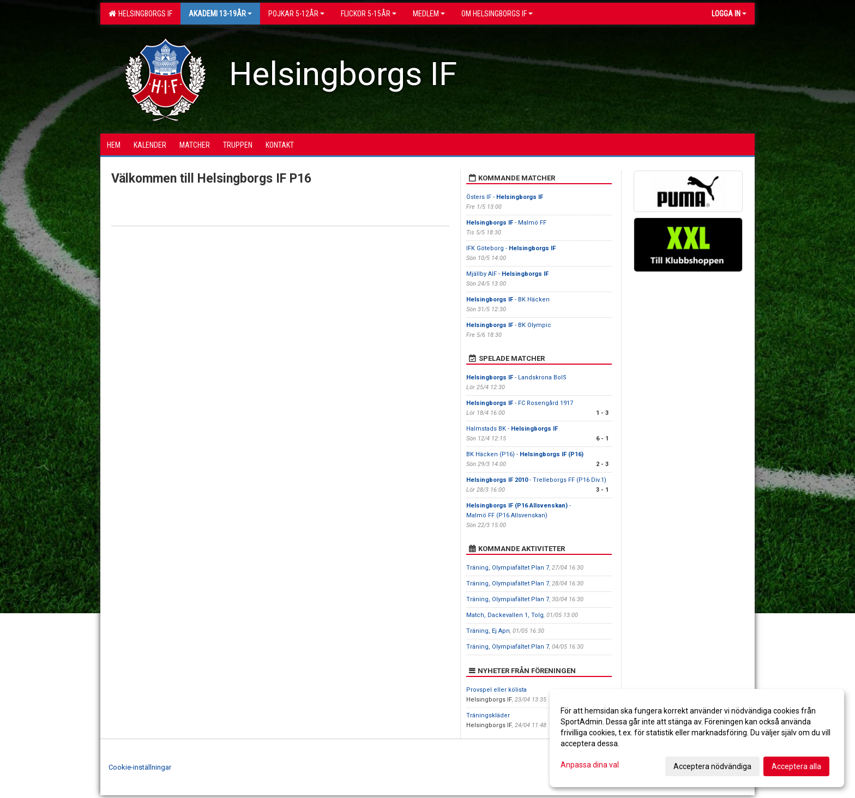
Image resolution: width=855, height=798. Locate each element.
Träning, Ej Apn (488, 630)
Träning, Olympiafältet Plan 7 (507, 567)
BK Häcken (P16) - (524, 454)
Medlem (429, 13)
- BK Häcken (508, 299)
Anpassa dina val (590, 764)
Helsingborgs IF (140, 13)
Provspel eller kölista (496, 689)
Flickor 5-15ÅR (368, 13)
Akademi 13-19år (220, 13)
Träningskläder (488, 715)
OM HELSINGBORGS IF (497, 13)
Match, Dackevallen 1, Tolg (505, 615)
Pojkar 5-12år (296, 13)
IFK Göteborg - (511, 248)
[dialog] (697, 738)
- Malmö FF (506, 222)
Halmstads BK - (512, 428)
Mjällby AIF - (507, 273)
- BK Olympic (508, 325)
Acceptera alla (796, 766)
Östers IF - (504, 197)
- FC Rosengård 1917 (519, 403)
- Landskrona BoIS (516, 377)
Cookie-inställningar (140, 767)
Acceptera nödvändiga (712, 766)
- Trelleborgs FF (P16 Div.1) (536, 479)
